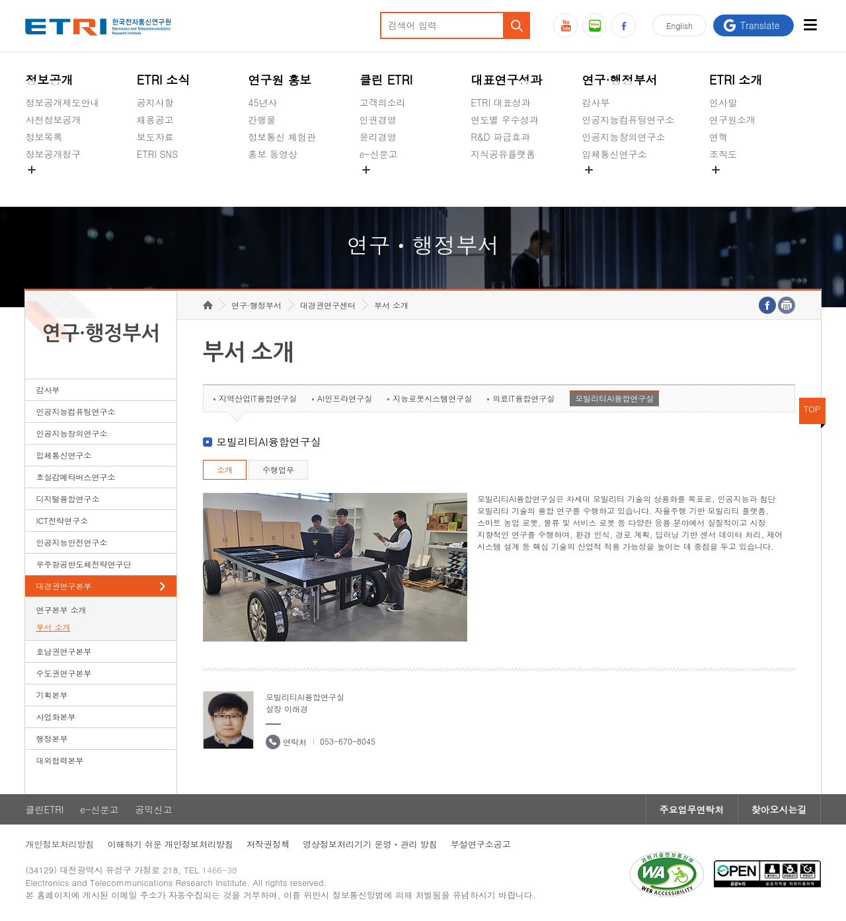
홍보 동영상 (272, 154)
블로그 (594, 25)
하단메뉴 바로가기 (0, 0)
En (679, 25)
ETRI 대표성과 (501, 102)
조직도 (723, 154)
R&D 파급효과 (500, 136)
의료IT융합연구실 (523, 398)
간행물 (262, 119)
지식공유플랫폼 (503, 154)
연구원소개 (732, 119)
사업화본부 (55, 716)
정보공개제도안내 (62, 102)
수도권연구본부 (63, 673)
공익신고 (378, 185)
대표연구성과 (506, 79)
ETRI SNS (157, 154)
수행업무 (278, 469)
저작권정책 (268, 844)
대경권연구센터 (328, 305)
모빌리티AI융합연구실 (614, 398)
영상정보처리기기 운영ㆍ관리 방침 (370, 844)
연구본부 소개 (61, 609)
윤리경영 (378, 136)
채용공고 (155, 119)
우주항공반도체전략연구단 (83, 564)
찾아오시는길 (779, 809)
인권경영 (378, 119)
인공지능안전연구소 (71, 542)
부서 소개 (53, 626)
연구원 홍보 (279, 79)
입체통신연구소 (614, 154)
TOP (812, 408)
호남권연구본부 (63, 651)
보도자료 (155, 136)
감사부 (596, 102)
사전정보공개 (53, 119)
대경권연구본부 (63, 585)
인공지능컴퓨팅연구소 (628, 119)
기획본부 (51, 694)
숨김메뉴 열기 (31, 169)
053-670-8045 (347, 741)
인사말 (723, 102)
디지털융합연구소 (67, 498)
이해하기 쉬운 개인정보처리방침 (170, 844)
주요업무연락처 (692, 809)
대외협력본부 (59, 760)
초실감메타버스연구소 (628, 185)
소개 (225, 469)
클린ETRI (44, 809)
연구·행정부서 (620, 79)
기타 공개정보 (738, 185)
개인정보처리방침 (59, 844)
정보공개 (49, 79)
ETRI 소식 (163, 79)
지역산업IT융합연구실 (258, 398)
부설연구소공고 (481, 844)
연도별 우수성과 (505, 119)
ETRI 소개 (736, 79)
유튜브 (565, 25)
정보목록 (43, 136)
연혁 (718, 136)
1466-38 (219, 870)
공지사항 (155, 102)
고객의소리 (383, 102)
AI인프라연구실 (344, 398)
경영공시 (43, 185)
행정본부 (51, 738)
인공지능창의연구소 (624, 136)
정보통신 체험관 (282, 136)
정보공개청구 (53, 154)
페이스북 (623, 25)
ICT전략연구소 (62, 520)
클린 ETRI (386, 79)
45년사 (262, 102)
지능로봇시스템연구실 (432, 398)
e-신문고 (379, 154)
